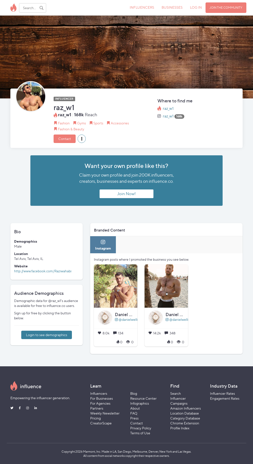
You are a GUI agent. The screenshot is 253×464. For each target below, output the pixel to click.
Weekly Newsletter (105, 413)
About (135, 408)
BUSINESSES (172, 7)
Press (134, 418)
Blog (133, 393)
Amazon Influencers (185, 408)
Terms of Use (140, 433)
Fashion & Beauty (71, 129)
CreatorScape (101, 423)
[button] (82, 139)
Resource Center (143, 398)
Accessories (120, 123)
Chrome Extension (184, 423)
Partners (96, 408)
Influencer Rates (222, 393)
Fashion (64, 123)
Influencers (98, 393)
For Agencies (100, 403)
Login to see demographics (46, 335)
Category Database (185, 418)
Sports (98, 123)
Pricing (95, 418)
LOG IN (196, 7)
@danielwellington (131, 319)
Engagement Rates (224, 398)
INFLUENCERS (142, 7)
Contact (64, 139)
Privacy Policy (140, 428)
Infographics (139, 403)
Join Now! (126, 193)
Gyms (81, 123)
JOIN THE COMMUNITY (226, 7)
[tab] (103, 244)
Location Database (184, 413)
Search (175, 393)
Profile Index (180, 428)
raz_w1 (168, 108)
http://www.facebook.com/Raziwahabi (42, 271)
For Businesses (101, 398)
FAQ (133, 413)
